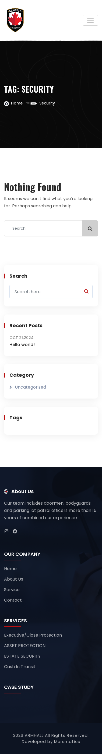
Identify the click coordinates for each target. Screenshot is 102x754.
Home (17, 103)
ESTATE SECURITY (22, 656)
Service (12, 590)
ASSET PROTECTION (24, 646)
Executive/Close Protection (33, 635)
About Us (13, 579)
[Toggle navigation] (90, 20)
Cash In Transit (20, 667)
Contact (13, 600)
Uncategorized (30, 387)
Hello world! (22, 344)
